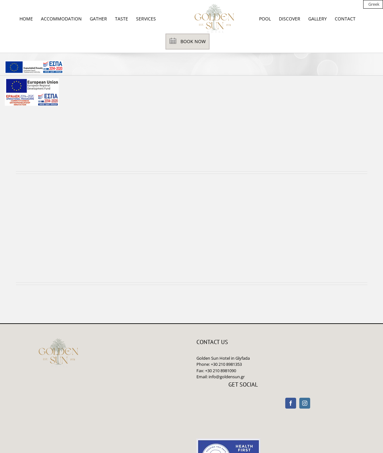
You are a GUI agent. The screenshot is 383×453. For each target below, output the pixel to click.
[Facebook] (290, 403)
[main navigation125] (34, 67)
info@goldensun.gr (227, 377)
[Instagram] (304, 403)
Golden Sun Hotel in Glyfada (223, 358)
